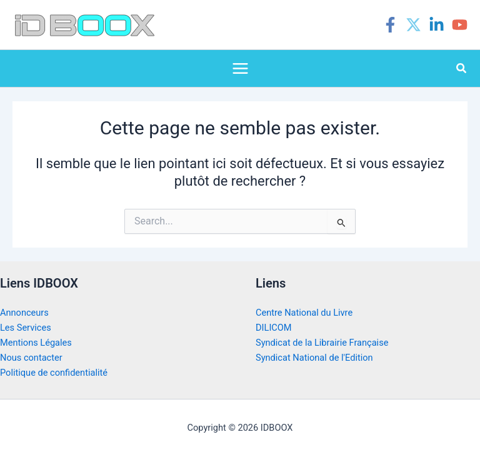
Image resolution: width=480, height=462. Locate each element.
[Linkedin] (436, 25)
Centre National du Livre (304, 312)
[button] (462, 68)
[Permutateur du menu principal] (240, 68)
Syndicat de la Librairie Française (322, 342)
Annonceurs (24, 312)
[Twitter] (413, 25)
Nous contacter (31, 357)
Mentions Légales (36, 342)
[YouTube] (460, 25)
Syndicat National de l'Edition (314, 357)
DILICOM (274, 327)
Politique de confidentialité (54, 372)
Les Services (25, 327)
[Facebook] (390, 25)
